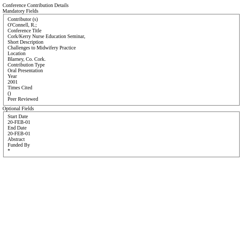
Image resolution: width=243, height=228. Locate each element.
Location (17, 53)
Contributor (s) (23, 19)
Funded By (19, 145)
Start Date (18, 116)
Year (12, 76)
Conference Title (24, 30)
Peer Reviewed (23, 99)
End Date (17, 127)
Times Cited (20, 87)
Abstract (16, 139)
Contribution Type (26, 64)
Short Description (25, 42)
